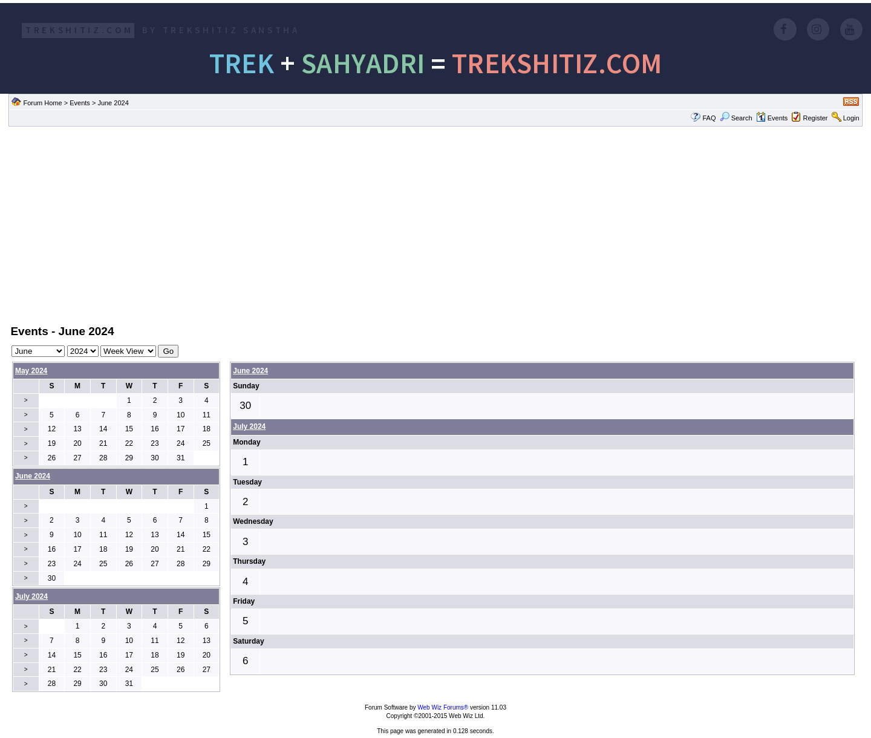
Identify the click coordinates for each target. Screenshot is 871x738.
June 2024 (250, 371)
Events (80, 102)
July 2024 (249, 426)
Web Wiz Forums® (442, 707)
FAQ (709, 118)
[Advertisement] (435, 224)
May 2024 (31, 371)
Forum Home (42, 102)
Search (736, 118)
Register (815, 118)
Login (851, 118)
